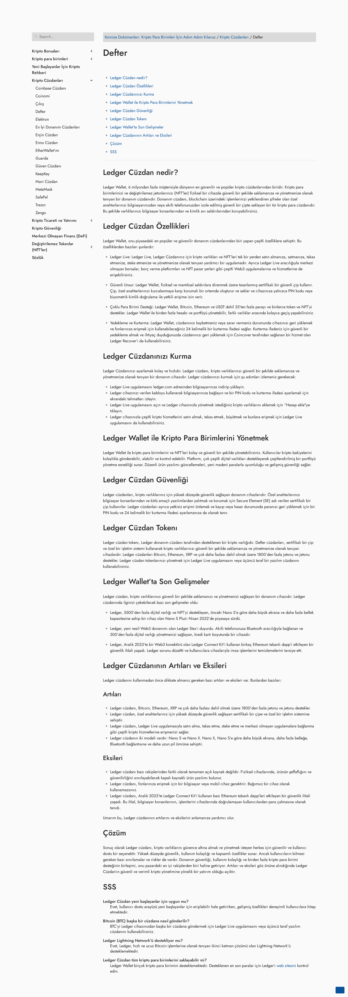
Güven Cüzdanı (48, 166)
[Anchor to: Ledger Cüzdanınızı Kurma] (198, 356)
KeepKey (42, 174)
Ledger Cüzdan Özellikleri (131, 86)
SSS (113, 152)
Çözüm (116, 143)
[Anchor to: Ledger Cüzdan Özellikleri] (196, 226)
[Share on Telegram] (149, 65)
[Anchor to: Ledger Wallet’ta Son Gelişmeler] (216, 582)
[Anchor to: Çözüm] (132, 833)
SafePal (42, 197)
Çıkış (40, 104)
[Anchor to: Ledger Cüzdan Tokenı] (184, 528)
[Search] (63, 36)
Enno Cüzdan (47, 143)
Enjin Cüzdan (47, 135)
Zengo (41, 213)
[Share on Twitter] (115, 65)
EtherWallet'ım (47, 150)
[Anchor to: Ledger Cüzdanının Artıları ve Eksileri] (233, 666)
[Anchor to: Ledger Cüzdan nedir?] (185, 172)
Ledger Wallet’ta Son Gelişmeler (137, 127)
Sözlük (38, 257)
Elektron (42, 119)
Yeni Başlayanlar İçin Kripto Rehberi (56, 70)
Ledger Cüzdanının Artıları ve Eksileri (141, 135)
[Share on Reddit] (132, 65)
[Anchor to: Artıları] (127, 694)
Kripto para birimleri (50, 59)
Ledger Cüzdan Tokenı (128, 119)
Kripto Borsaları (45, 51)
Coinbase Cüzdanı (51, 88)
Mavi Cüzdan (46, 181)
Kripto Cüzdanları (47, 80)
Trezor (41, 205)
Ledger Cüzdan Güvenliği (131, 111)
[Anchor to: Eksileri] (128, 758)
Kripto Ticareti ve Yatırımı (54, 220)
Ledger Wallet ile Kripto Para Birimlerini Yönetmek (151, 102)
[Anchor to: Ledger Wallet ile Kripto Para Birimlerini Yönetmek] (275, 438)
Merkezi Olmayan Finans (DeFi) (59, 236)
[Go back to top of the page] (340, 990)
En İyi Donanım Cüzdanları (58, 127)
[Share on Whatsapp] (141, 65)
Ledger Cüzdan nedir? (128, 78)
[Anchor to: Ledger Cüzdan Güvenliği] (195, 480)
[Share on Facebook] (107, 65)
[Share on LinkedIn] (124, 65)
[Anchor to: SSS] (123, 887)
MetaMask (44, 189)
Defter (40, 111)
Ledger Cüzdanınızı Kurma (132, 94)
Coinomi (43, 96)
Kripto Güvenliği (46, 228)
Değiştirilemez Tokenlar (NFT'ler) (52, 247)
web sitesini (286, 966)
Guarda (42, 158)
